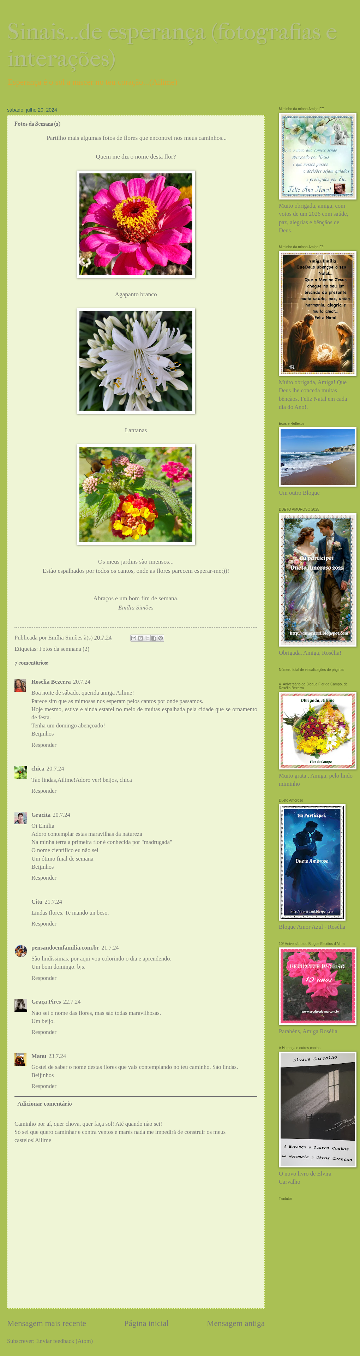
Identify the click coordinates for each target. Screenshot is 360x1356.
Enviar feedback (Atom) (64, 1341)
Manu (38, 1056)
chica (37, 768)
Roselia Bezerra (51, 681)
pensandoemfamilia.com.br (65, 947)
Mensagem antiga (236, 1323)
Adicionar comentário (44, 1103)
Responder (43, 745)
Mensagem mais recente (46, 1323)
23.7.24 (57, 1056)
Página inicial (146, 1323)
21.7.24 (53, 901)
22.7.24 (72, 1001)
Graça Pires (46, 1001)
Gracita (40, 814)
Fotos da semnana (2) (64, 649)
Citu (36, 901)
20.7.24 (82, 681)
